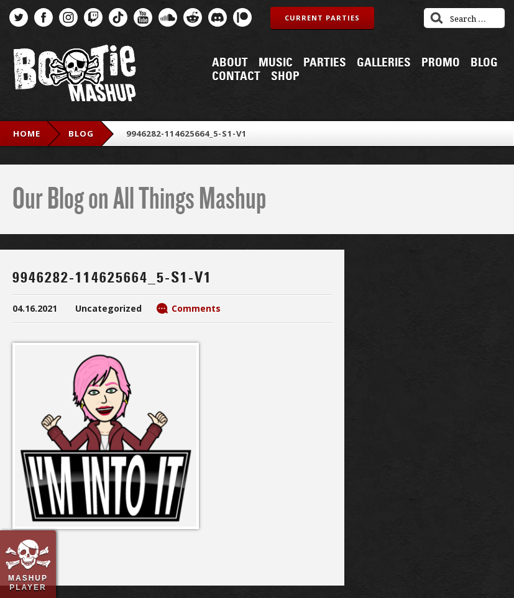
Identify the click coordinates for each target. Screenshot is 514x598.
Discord (217, 17)
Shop (285, 76)
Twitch (93, 17)
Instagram (68, 17)
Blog (484, 63)
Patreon (242, 17)
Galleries (384, 63)
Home (26, 133)
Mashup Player (28, 582)
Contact (236, 76)
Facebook (43, 17)
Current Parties (322, 17)
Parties (324, 63)
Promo (440, 63)
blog (81, 133)
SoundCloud (167, 17)
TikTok (118, 17)
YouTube (143, 17)
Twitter (18, 17)
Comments (196, 308)
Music (276, 63)
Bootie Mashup (74, 75)
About (230, 63)
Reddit (192, 17)
